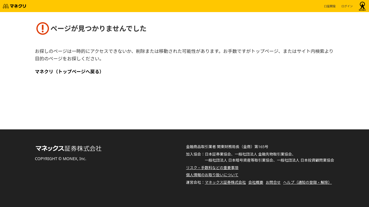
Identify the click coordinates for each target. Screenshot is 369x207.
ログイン (347, 6)
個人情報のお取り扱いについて (212, 174)
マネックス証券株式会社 (225, 182)
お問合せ (273, 182)
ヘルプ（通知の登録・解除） (307, 182)
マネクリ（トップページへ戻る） (69, 71)
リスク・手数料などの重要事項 (212, 167)
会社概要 (255, 182)
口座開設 (330, 6)
